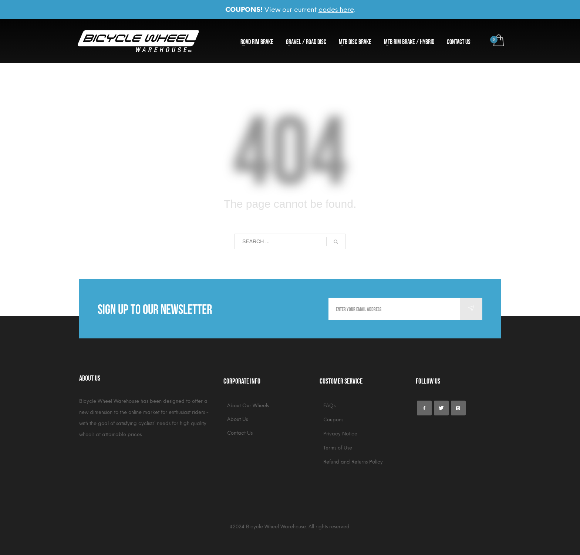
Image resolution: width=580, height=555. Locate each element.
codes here (336, 10)
